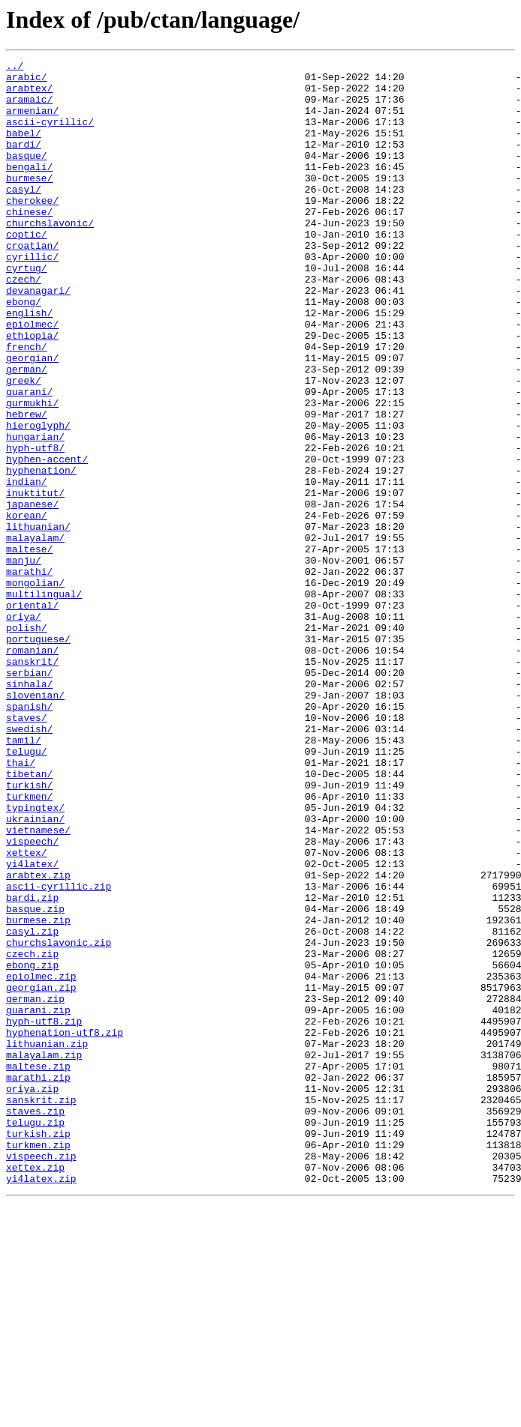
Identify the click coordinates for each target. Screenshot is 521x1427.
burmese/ (29, 202)
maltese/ (29, 647)
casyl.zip (32, 1106)
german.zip (35, 1187)
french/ (26, 404)
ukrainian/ (35, 971)
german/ (26, 431)
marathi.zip (38, 1281)
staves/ (26, 850)
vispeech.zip (41, 1376)
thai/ (20, 904)
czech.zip (32, 1133)
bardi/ (23, 162)
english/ (29, 364)
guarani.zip (38, 1200)
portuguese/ (38, 755)
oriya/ (23, 728)
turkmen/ (29, 944)
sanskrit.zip (41, 1308)
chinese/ (29, 243)
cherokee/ (32, 229)
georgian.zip (41, 1173)
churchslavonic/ (50, 256)
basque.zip (35, 1079)
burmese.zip (38, 1092)
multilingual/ (44, 701)
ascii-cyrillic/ (50, 135)
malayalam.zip (44, 1254)
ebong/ (23, 350)
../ (14, 67)
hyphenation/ (41, 553)
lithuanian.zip (47, 1241)
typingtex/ (35, 958)
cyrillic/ (32, 297)
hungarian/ (35, 512)
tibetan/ (29, 917)
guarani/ (29, 458)
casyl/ (23, 216)
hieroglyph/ (38, 499)
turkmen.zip (38, 1362)
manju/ (23, 661)
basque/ (26, 175)
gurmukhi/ (32, 472)
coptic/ (26, 270)
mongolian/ (35, 688)
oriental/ (32, 715)
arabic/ (26, 81)
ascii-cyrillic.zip (58, 1052)
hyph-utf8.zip (44, 1214)
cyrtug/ (26, 310)
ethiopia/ (32, 391)
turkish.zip (38, 1349)
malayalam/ (35, 634)
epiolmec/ (32, 377)
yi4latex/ (32, 1025)
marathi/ (29, 674)
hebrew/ (26, 485)
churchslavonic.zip (58, 1119)
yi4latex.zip (41, 1403)
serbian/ (29, 796)
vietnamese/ (38, 985)
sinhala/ (29, 809)
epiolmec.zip (41, 1160)
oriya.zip (32, 1295)
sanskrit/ (32, 782)
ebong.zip (32, 1146)
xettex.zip (35, 1389)
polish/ (26, 742)
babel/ (23, 148)
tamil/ (23, 877)
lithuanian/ (38, 620)
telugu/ (26, 890)
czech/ (23, 324)
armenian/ (32, 121)
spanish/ (29, 836)
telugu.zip (35, 1335)
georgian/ (32, 418)
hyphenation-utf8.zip (64, 1227)
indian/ (26, 566)
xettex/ (26, 1012)
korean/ (26, 607)
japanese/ (32, 593)
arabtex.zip (38, 1039)
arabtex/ (29, 94)
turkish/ (29, 931)
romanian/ (32, 769)
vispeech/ (32, 998)
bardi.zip (32, 1065)
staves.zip (35, 1322)
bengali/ (29, 189)
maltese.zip (38, 1268)
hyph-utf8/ (35, 526)
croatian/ (32, 283)
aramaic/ (29, 108)
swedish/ (29, 863)
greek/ (23, 445)
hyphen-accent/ (47, 539)
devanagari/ (38, 337)
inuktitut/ (35, 580)
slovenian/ (35, 823)
